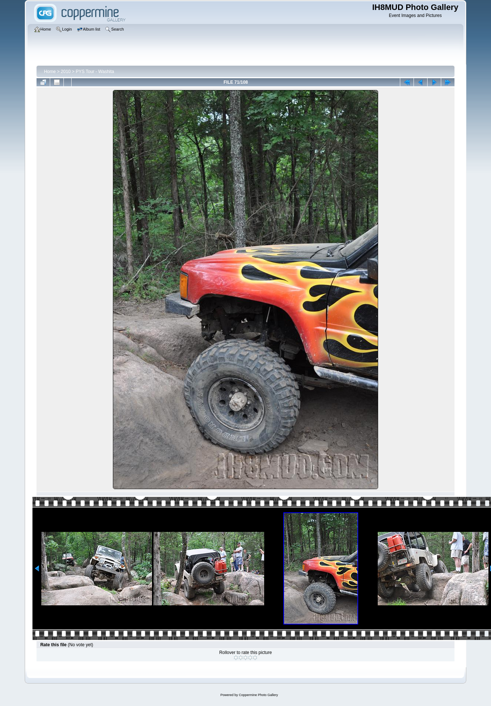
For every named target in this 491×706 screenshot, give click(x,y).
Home (50, 71)
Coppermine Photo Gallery (258, 695)
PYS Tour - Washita (95, 71)
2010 (66, 71)
